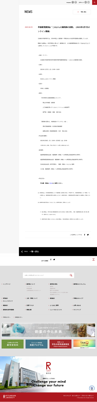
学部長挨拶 (29, 288)
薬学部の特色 (53, 284)
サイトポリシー (76, 396)
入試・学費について (32, 298)
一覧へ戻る (83, 12)
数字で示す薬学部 (54, 290)
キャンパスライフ (8, 301)
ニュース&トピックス (56, 310)
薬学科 (51, 286)
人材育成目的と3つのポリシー (34, 290)
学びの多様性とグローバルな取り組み (59, 292)
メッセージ (29, 286)
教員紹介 (52, 298)
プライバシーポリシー (87, 396)
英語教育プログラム (55, 294)
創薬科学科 (52, 288)
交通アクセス (30, 305)
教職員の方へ (19, 317)
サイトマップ (77, 310)
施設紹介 (5, 305)
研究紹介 (5, 298)
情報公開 (29, 310)
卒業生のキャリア (78, 298)
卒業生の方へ (6, 317)
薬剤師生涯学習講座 (8, 310)
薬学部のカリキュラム (80, 284)
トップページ (6, 284)
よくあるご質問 (54, 305)
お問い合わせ (77, 305)
